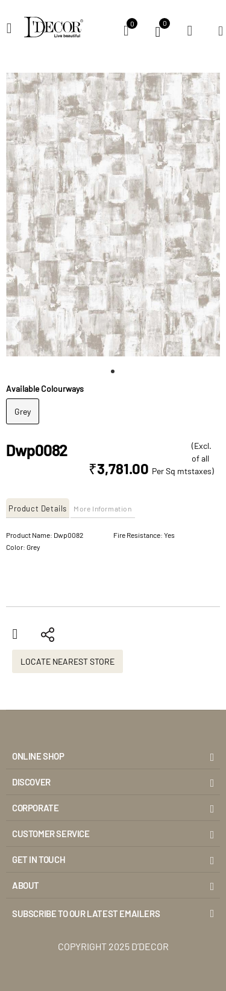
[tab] (38, 508)
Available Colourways (45, 388)
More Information (103, 508)
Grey (22, 411)
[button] (113, 371)
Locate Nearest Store (67, 661)
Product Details (37, 508)
